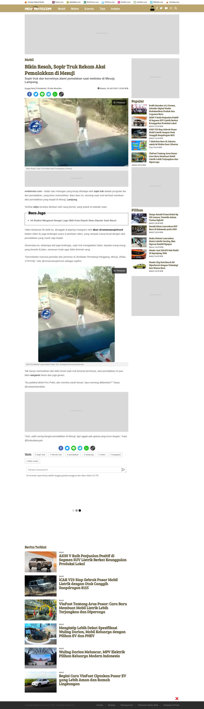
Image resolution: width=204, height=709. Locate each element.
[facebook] (29, 94)
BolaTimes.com (93, 2)
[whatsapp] (55, 94)
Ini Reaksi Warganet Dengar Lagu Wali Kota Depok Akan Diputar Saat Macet (73, 220)
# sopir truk (40, 454)
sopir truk (99, 191)
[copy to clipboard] (61, 94)
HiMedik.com (158, 2)
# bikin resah (32, 461)
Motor (75, 8)
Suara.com (59, 2)
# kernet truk (56, 454)
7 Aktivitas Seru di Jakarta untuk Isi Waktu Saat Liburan (163, 143)
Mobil (62, 8)
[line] (42, 94)
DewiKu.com (125, 2)
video (36, 206)
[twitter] (36, 94)
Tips (103, 8)
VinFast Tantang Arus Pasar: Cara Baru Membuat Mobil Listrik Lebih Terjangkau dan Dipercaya (93, 607)
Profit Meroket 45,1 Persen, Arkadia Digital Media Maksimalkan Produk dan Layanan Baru (162, 110)
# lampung (89, 454)
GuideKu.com (142, 2)
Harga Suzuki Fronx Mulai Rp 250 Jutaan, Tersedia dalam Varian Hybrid (163, 217)
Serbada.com (174, 2)
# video (102, 454)
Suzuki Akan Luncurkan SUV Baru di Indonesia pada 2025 (163, 228)
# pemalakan (73, 454)
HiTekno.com (110, 2)
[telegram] (48, 94)
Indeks (115, 8)
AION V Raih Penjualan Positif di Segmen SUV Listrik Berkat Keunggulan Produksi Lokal (92, 559)
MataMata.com (75, 2)
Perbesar (119, 102)
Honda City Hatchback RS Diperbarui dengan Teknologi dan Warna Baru (163, 265)
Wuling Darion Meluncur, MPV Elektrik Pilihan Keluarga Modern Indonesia (92, 653)
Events (89, 8)
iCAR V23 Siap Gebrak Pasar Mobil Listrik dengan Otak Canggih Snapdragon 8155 (88, 583)
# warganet (115, 454)
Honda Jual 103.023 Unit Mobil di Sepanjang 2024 (163, 252)
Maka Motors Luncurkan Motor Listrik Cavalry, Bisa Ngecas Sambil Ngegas (162, 241)
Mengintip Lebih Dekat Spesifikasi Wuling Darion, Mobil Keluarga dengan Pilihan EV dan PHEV (92, 631)
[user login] (152, 8)
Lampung (72, 199)
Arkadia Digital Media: (36, 2)
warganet (35, 375)
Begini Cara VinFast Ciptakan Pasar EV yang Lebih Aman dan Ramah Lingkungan (92, 679)
